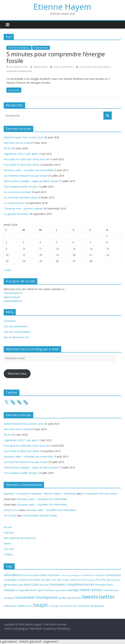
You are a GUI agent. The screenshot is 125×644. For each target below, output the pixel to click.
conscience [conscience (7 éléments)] (113, 575)
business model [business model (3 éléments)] (30, 575)
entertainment (41, 47)
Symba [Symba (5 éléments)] (71, 597)
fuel (94, 66)
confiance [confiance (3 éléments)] (100, 575)
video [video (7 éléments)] (21, 606)
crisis (81, 66)
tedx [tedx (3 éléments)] (79, 597)
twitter (7, 543)
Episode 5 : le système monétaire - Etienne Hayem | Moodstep (40, 493)
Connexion (10, 321)
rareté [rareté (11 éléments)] (84, 589)
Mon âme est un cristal (17, 143)
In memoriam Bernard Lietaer (21, 197)
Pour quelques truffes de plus (20, 186)
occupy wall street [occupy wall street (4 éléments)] (26, 590)
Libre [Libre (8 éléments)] (35, 584)
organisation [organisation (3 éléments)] (60, 590)
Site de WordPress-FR (16, 337)
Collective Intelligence (19, 47)
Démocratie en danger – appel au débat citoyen (31, 181)
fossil (88, 66)
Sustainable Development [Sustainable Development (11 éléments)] (36, 597)
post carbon (103, 66)
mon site (9, 549)
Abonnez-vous (17, 373)
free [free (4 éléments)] (104, 579)
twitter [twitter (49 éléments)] (107, 596)
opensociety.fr (12, 297)
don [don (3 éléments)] (54, 579)
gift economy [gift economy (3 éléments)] (113, 579)
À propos (9, 532)
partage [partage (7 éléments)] (73, 590)
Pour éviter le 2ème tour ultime (21, 164)
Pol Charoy (10, 515)
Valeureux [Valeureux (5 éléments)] (10, 605)
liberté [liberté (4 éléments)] (27, 584)
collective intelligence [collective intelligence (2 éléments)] (70, 575)
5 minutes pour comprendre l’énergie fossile (55, 57)
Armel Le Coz (11, 510)
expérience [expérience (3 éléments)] (76, 579)
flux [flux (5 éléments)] (98, 579)
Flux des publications (15, 326)
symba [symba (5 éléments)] (62, 597)
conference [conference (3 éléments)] (88, 575)
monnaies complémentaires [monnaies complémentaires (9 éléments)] (72, 584)
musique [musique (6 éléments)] (9, 590)
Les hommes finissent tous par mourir (26, 175)
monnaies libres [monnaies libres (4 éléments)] (104, 584)
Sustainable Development (19, 71)
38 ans (7, 148)
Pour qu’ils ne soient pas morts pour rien (27, 159)
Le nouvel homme (14, 203)
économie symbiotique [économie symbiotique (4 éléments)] (91, 605)
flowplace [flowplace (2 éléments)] (91, 580)
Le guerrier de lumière (16, 214)
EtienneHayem (40, 66)
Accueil (8, 527)
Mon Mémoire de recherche (20, 538)
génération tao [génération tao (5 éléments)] (13, 584)
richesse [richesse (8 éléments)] (96, 590)
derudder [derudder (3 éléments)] (46, 579)
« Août (7, 270)
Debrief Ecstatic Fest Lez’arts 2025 (23, 137)
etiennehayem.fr (13, 293)
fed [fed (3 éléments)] (84, 579)
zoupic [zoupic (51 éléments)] (40, 604)
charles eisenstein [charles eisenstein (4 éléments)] (49, 575)
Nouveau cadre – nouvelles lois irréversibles (29, 170)
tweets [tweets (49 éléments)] (90, 596)
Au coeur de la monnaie (17, 192)
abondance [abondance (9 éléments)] (12, 575)
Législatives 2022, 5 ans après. (21, 153)
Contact (8, 554)
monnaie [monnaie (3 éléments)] (44, 584)
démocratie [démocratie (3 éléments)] (63, 579)
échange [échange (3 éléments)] (53, 605)
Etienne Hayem (62, 6)
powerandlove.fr (13, 301)
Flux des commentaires (17, 331)
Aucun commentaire (62, 66)
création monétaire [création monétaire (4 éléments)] (29, 579)
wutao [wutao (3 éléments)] (28, 605)
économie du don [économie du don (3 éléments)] (68, 605)
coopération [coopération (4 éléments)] (11, 579)
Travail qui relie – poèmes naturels (23, 208)
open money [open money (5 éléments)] (45, 590)
